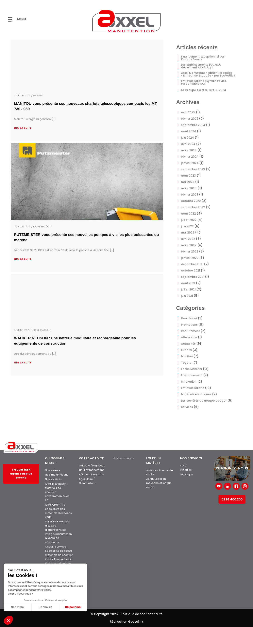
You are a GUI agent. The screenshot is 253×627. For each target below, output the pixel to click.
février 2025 (189, 118)
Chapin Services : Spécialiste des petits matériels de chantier (59, 551)
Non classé (189, 318)
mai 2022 (187, 232)
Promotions (189, 324)
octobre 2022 (191, 201)
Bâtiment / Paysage (91, 474)
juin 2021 (187, 295)
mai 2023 (187, 182)
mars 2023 (188, 188)
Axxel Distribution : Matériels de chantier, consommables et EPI (57, 492)
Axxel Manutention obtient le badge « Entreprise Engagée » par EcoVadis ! (208, 74)
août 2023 (188, 175)
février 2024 (189, 156)
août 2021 (188, 283)
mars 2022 (188, 245)
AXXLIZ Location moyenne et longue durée (159, 483)
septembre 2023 (193, 169)
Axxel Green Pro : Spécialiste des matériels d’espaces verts (58, 511)
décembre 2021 (192, 264)
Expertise (186, 470)
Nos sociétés (53, 479)
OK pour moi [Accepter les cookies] (73, 607)
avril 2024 (188, 144)
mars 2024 (189, 150)
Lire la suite (22, 128)
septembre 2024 (193, 125)
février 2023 (189, 194)
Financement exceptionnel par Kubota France (203, 58)
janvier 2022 (189, 257)
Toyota (186, 362)
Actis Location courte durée (159, 472)
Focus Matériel (191, 369)
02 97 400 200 (232, 499)
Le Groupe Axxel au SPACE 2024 (203, 90)
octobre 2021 (190, 270)
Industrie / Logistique (92, 465)
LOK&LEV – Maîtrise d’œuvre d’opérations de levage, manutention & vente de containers (58, 532)
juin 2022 (187, 226)
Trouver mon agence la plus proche (21, 473)
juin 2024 (187, 137)
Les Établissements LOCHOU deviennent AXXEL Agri (201, 66)
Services (187, 407)
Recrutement (190, 331)
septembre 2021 (192, 276)
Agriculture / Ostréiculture (87, 481)
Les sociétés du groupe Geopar (204, 400)
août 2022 (188, 213)
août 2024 (188, 131)
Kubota (186, 350)
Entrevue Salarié (192, 388)
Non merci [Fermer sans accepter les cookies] (17, 607)
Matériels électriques (196, 394)
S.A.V (183, 465)
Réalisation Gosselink (126, 621)
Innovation (188, 381)
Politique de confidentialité (141, 614)
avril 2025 (188, 112)
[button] (8, 620)
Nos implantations (56, 475)
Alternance (189, 337)
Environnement (191, 375)
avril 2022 (188, 238)
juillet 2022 (188, 219)
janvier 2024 (190, 163)
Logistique (186, 474)
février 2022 (189, 251)
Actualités (188, 343)
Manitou (187, 356)
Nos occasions (123, 458)
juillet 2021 (188, 289)
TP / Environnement (91, 470)
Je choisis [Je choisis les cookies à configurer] (45, 607)
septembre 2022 (193, 207)
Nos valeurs (52, 470)
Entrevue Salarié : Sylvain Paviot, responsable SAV (204, 82)
